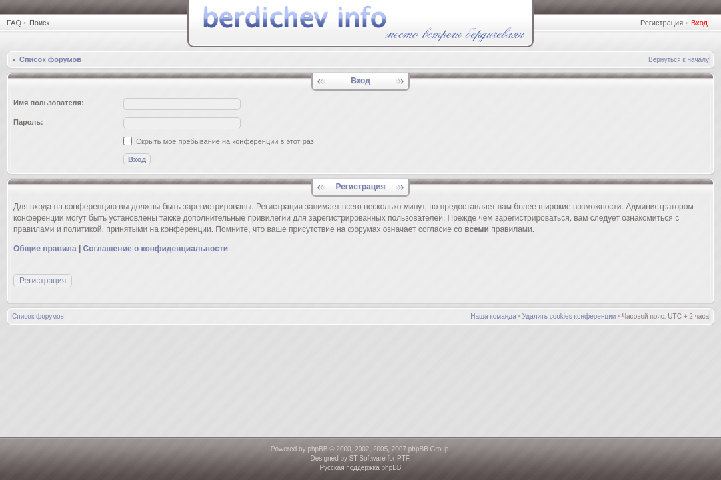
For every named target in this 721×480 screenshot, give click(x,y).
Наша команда (493, 316)
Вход (699, 23)
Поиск (39, 23)
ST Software (367, 458)
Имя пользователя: (48, 103)
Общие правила (45, 248)
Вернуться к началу (678, 59)
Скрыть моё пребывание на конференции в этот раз (218, 141)
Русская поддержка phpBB (360, 467)
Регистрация (661, 23)
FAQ (14, 23)
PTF (403, 458)
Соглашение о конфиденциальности (156, 248)
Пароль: (28, 122)
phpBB (317, 449)
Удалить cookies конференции (569, 316)
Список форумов (50, 59)
